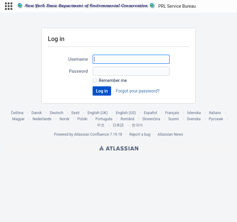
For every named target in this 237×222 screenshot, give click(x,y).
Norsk (64, 119)
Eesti (75, 113)
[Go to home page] (106, 6)
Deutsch (56, 113)
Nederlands (42, 119)
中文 (101, 125)
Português (103, 119)
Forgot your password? (138, 90)
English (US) (126, 113)
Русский (216, 119)
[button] (8, 6)
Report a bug (139, 134)
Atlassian (118, 148)
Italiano (215, 113)
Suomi (173, 119)
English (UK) (98, 113)
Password (78, 71)
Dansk (36, 113)
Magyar (18, 119)
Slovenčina (151, 119)
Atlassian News (170, 134)
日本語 (118, 125)
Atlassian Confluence (91, 134)
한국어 (137, 125)
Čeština (17, 113)
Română (127, 119)
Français (172, 113)
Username (78, 59)
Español (150, 113)
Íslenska (194, 113)
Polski (82, 119)
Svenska (194, 119)
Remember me (113, 80)
